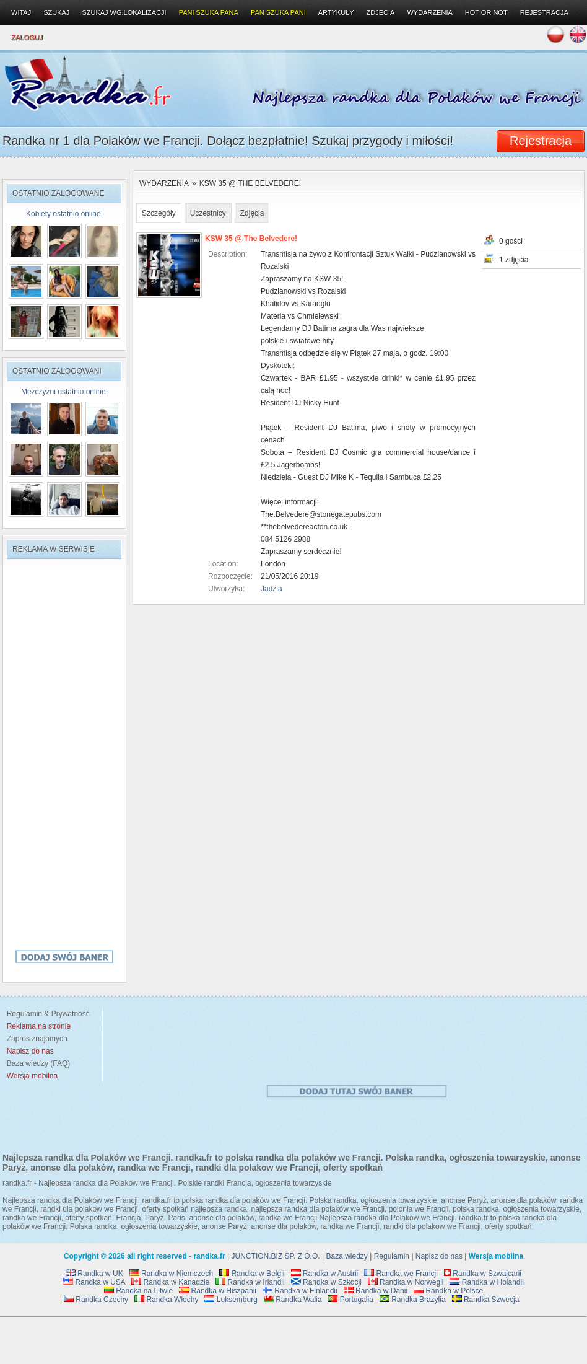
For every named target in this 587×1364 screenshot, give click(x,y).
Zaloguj (27, 37)
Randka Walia (293, 1299)
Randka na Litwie (138, 1291)
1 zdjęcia (513, 259)
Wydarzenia (164, 183)
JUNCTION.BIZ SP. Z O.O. (276, 1256)
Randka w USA (94, 1282)
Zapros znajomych (37, 1038)
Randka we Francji (401, 1273)
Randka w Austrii (325, 1273)
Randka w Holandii (486, 1282)
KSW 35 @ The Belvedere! (250, 183)
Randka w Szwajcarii (482, 1273)
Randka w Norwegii (406, 1282)
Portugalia (350, 1299)
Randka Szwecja (486, 1299)
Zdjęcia (252, 213)
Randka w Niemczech (171, 1273)
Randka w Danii (375, 1291)
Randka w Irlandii (249, 1282)
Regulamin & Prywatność (46, 1014)
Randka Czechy (96, 1299)
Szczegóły (159, 213)
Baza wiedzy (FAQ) (36, 1063)
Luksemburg (230, 1299)
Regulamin (391, 1256)
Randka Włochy (166, 1299)
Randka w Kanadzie (170, 1282)
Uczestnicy (208, 213)
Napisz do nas (439, 1256)
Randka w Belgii (251, 1273)
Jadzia (271, 588)
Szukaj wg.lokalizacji (124, 12)
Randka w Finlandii (300, 1291)
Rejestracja (544, 12)
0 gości (511, 241)
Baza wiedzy (347, 1256)
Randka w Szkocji (326, 1282)
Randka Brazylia (413, 1299)
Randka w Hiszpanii (217, 1291)
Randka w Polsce (448, 1291)
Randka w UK (94, 1273)
